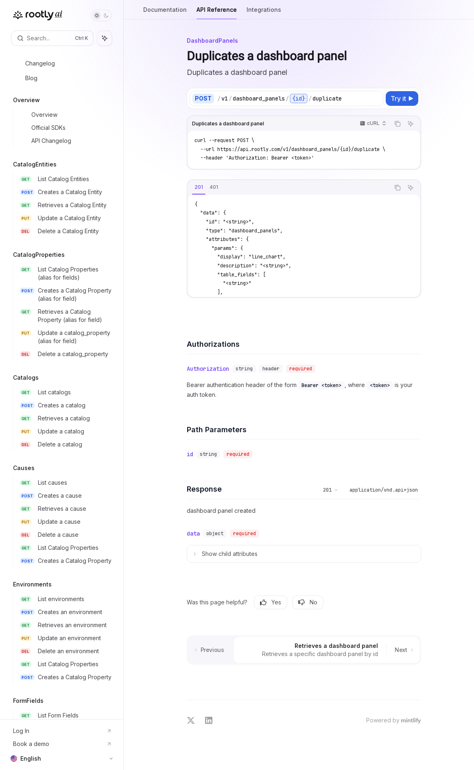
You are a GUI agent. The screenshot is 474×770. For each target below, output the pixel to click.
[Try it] (402, 98)
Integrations (264, 13)
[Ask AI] (410, 123)
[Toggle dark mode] (101, 15)
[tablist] (288, 188)
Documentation (165, 13)
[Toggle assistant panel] (104, 38)
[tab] (198, 187)
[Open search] (52, 38)
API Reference (217, 13)
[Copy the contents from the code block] (397, 123)
